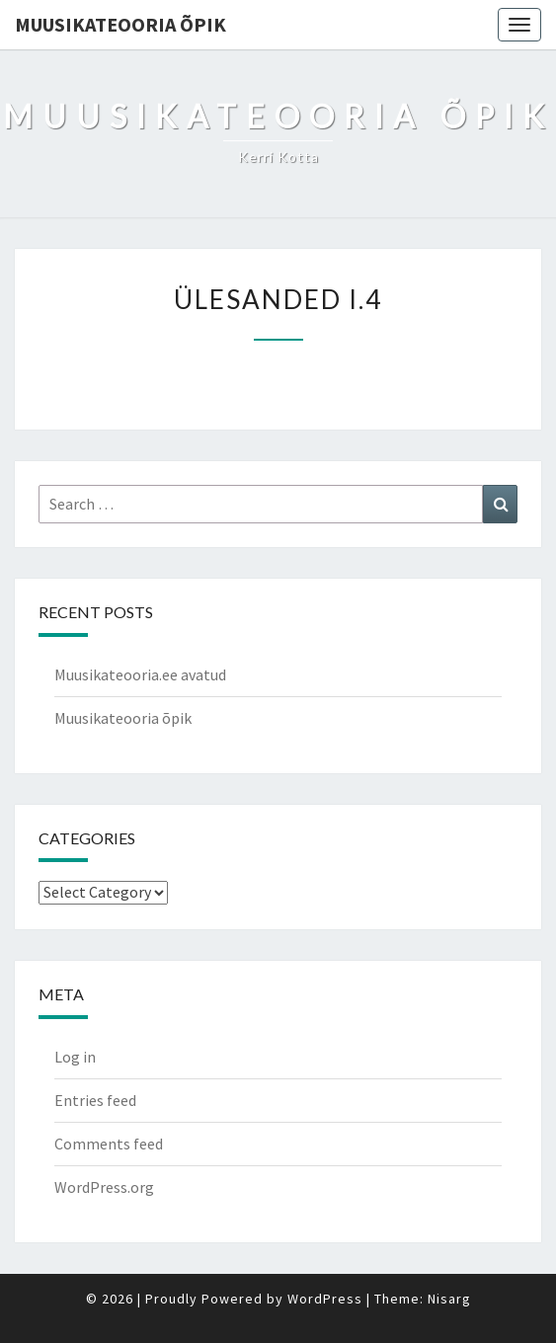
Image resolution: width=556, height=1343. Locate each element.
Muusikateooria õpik (120, 24)
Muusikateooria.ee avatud (140, 674)
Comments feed (108, 1143)
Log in (75, 1056)
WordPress (324, 1298)
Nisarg (449, 1298)
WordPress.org (104, 1187)
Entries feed (95, 1100)
